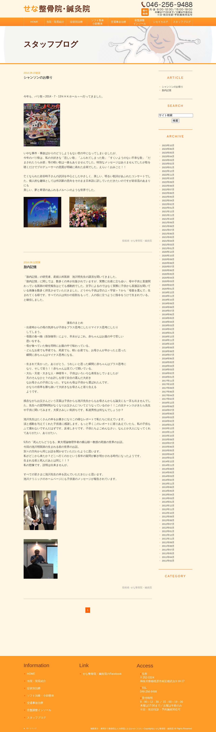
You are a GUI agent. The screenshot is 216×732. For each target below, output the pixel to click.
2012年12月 (168, 505)
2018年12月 (168, 336)
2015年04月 (168, 454)
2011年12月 (168, 535)
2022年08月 (168, 186)
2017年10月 (168, 384)
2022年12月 (168, 171)
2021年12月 (168, 211)
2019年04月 (168, 322)
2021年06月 (168, 233)
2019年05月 (168, 318)
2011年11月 (168, 538)
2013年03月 (168, 498)
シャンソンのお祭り (38, 77)
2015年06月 (168, 447)
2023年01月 (168, 167)
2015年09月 (168, 439)
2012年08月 (168, 520)
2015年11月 (168, 432)
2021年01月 (168, 248)
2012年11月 (168, 509)
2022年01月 (168, 208)
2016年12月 (168, 402)
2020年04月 (168, 278)
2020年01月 (168, 288)
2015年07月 (168, 443)
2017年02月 (168, 399)
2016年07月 (168, 410)
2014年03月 (168, 476)
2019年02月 (168, 329)
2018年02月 (168, 373)
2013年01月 (168, 502)
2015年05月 (168, 450)
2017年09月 (168, 388)
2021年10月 (168, 219)
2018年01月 (168, 377)
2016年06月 (168, 413)
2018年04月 (168, 366)
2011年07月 (168, 549)
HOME (34, 21)
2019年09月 (168, 303)
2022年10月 (168, 178)
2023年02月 (168, 163)
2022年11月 (168, 175)
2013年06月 (168, 487)
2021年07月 (168, 230)
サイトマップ (31, 728)
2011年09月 (168, 542)
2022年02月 (168, 204)
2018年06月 (168, 358)
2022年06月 (168, 193)
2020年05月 (168, 274)
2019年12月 (168, 292)
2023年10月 (168, 145)
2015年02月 (168, 458)
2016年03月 (168, 417)
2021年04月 (168, 241)
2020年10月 (168, 255)
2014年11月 (168, 465)
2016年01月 (168, 425)
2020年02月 (168, 285)
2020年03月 (168, 281)
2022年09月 (168, 182)
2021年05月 (168, 237)
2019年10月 (168, 299)
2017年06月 (168, 391)
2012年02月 (168, 527)
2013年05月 (168, 491)
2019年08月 (168, 307)
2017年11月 (168, 380)
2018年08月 (168, 351)
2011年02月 (168, 560)
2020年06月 (168, 270)
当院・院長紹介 (55, 21)
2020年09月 (168, 259)
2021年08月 (168, 226)
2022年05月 (168, 197)
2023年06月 (168, 149)
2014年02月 (168, 480)
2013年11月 (168, 483)
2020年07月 (168, 266)
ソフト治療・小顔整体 (40, 695)
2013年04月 (168, 494)
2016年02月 (168, 421)
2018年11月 (168, 340)
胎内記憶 (30, 267)
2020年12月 (168, 252)
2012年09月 (168, 516)
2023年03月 (168, 160)
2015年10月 (168, 436)
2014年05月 (168, 472)
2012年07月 (168, 524)
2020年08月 (168, 263)
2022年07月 (168, 189)
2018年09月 (168, 347)
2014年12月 (168, 461)
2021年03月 (168, 244)
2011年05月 (168, 553)
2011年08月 (168, 546)
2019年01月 (168, 333)
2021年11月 (168, 215)
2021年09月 (168, 222)
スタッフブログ (182, 21)
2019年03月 (168, 325)
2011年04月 (168, 557)
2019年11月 (168, 296)
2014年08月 (168, 469)
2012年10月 (168, 513)
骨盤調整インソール (139, 22)
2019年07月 (168, 310)
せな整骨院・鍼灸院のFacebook (102, 673)
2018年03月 (168, 369)
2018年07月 (168, 355)
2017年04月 (168, 395)
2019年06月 (168, 314)
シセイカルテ (160, 21)
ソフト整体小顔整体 (97, 22)
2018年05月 (168, 362)
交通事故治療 (118, 21)
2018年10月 (168, 344)
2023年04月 (168, 156)
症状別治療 (76, 21)
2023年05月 (168, 152)
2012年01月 (168, 531)
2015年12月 (168, 428)
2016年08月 (168, 406)
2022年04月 (168, 200)
